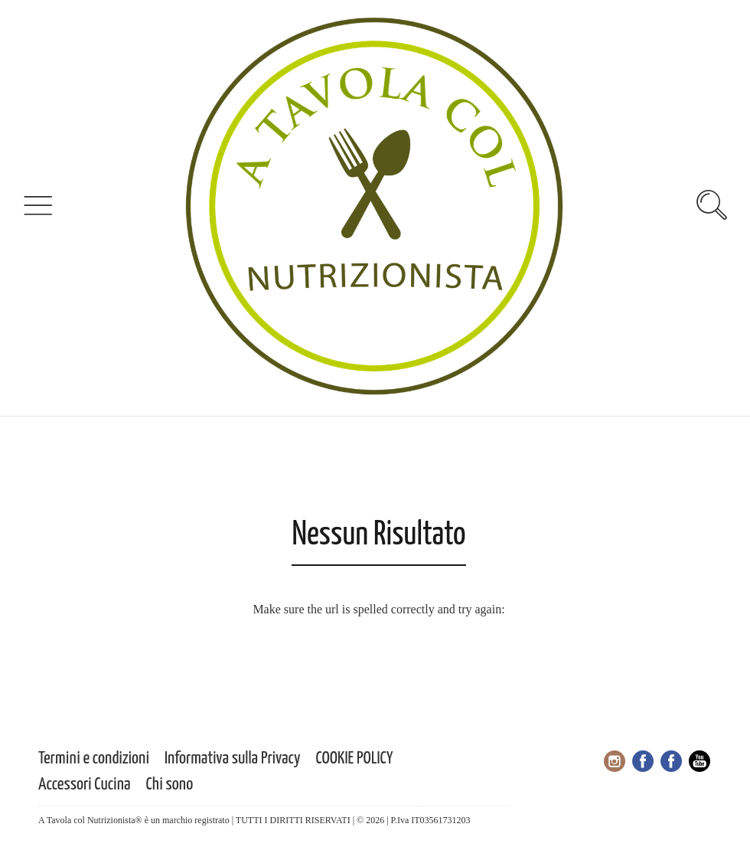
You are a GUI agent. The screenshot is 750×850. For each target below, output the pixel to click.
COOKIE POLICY (354, 758)
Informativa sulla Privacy (233, 758)
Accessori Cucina (84, 784)
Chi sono (170, 784)
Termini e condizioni (93, 758)
